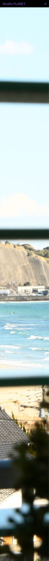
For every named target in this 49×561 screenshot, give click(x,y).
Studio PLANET (14, 3)
